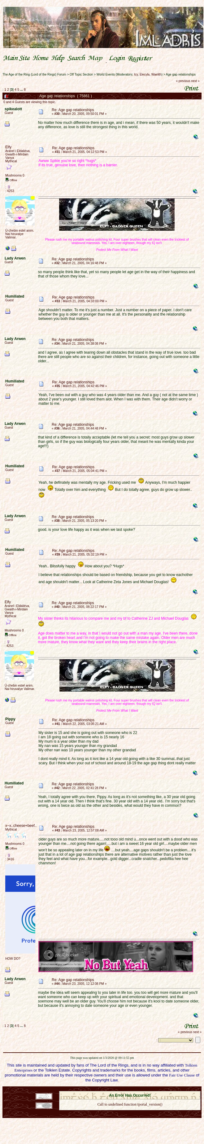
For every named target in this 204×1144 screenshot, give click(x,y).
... (22, 89)
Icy (136, 74)
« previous (183, 81)
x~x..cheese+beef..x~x (23, 825)
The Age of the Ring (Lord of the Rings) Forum (34, 74)
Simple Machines (151, 1089)
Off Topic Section (81, 74)
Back (129, 1112)
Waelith (156, 74)
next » (195, 81)
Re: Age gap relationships (73, 110)
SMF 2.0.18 (103, 1089)
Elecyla (145, 74)
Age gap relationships (181, 74)
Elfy (8, 147)
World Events (106, 74)
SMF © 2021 (126, 1089)
